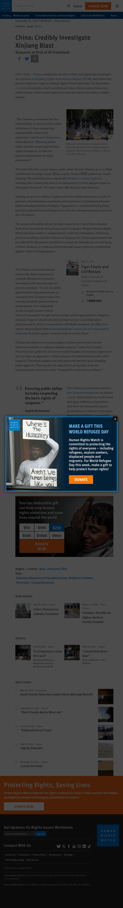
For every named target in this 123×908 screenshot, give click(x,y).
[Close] (115, 418)
